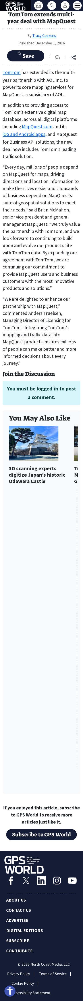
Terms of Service (53, 973)
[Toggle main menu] (77, 5)
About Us (16, 900)
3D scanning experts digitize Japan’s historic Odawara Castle (37, 475)
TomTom (12, 72)
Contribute (19, 950)
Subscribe (17, 940)
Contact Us (18, 910)
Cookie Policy (23, 983)
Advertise (17, 920)
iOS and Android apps (24, 134)
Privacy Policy (18, 973)
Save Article (26, 56)
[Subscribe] (38, 5)
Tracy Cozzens (44, 35)
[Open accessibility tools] (9, 991)
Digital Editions (24, 930)
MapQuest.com (37, 126)
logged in (47, 388)
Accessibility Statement (31, 992)
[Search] (51, 5)
